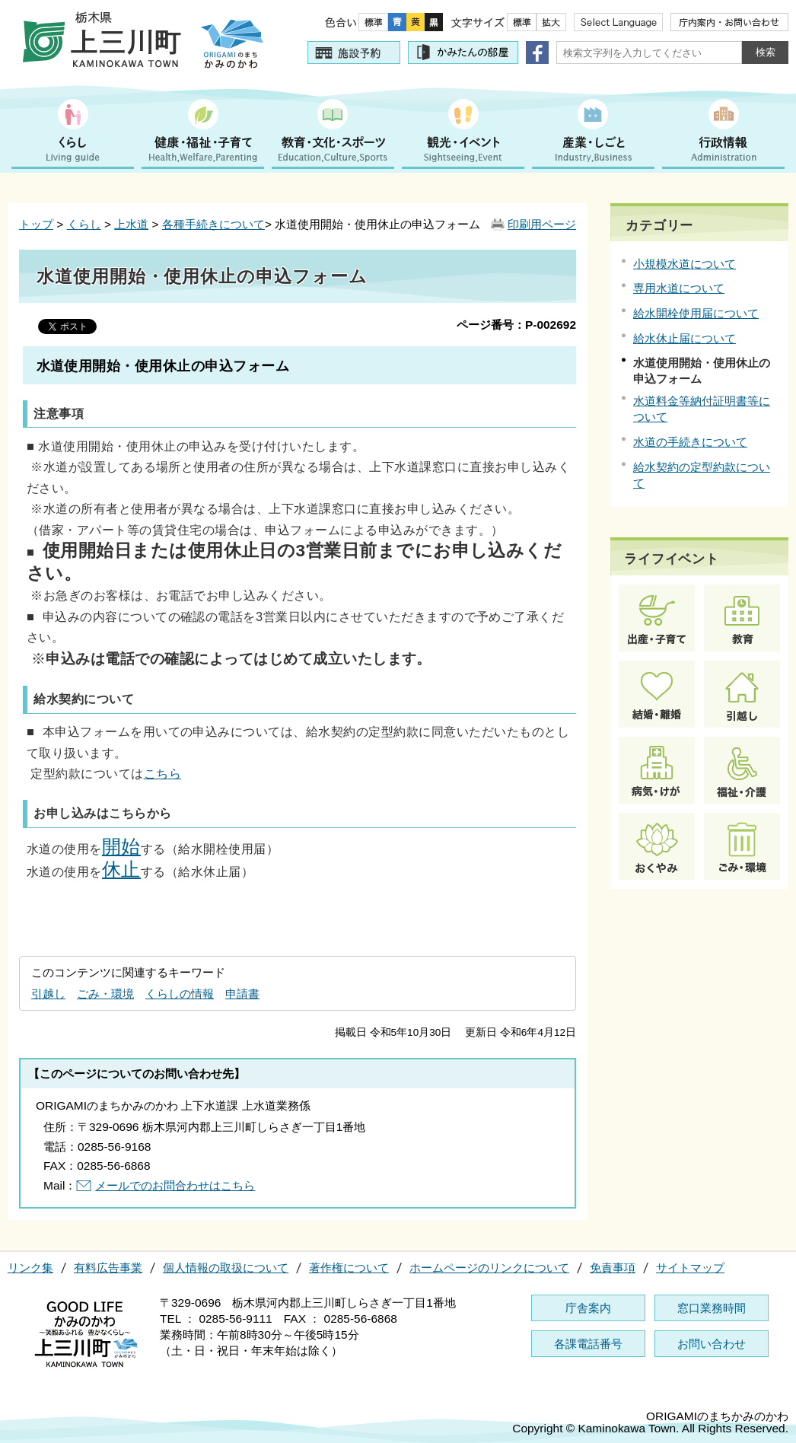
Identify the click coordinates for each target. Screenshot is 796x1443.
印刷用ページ (542, 224)
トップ (36, 224)
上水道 (131, 224)
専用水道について (678, 288)
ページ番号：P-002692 (516, 324)
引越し (48, 993)
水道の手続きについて (690, 441)
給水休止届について (684, 338)
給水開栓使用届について (696, 313)
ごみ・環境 (105, 993)
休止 (121, 869)
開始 (121, 846)
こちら (162, 773)
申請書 (242, 993)
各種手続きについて (213, 224)
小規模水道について (684, 263)
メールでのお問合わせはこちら (175, 1185)
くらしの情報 (179, 993)
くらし (84, 224)
